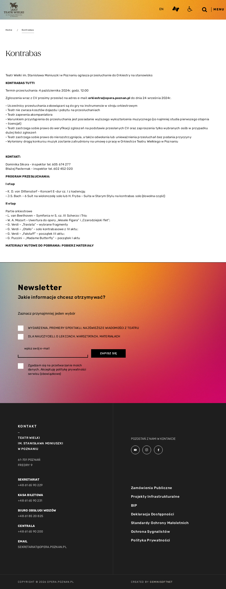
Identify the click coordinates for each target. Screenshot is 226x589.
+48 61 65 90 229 (30, 485)
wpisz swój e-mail (37, 348)
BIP (134, 505)
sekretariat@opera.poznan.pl (43, 546)
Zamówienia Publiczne (151, 488)
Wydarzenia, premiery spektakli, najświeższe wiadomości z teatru (83, 328)
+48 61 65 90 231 (30, 500)
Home (9, 30)
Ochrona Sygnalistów (150, 532)
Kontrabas (28, 30)
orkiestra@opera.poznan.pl (109, 98)
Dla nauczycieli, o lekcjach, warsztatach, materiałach (74, 336)
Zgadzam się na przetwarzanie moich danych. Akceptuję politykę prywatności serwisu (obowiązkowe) (57, 369)
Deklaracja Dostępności (152, 514)
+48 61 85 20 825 (30, 516)
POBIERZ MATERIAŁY (78, 245)
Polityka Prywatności (150, 541)
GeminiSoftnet (161, 581)
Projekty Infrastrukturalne (155, 497)
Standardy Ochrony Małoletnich (160, 523)
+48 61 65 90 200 (31, 531)
